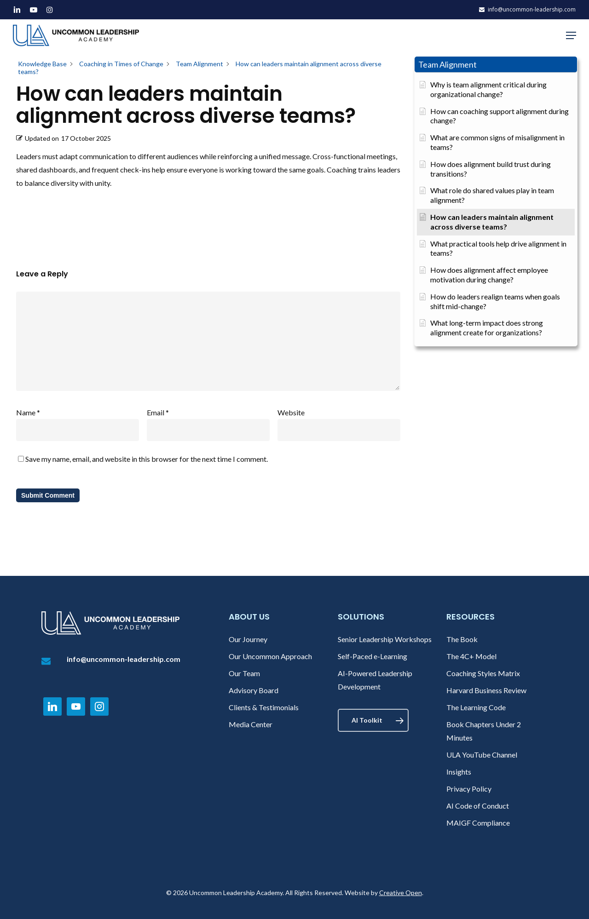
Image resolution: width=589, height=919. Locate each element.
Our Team (244, 673)
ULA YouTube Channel (481, 754)
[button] (571, 35)
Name (28, 412)
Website (291, 412)
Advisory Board (253, 690)
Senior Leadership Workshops (385, 639)
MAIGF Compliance (478, 822)
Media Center (250, 724)
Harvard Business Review (486, 690)
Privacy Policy (468, 788)
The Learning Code (476, 707)
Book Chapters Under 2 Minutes (483, 731)
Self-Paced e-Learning (372, 656)
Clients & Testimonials (264, 707)
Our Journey (248, 639)
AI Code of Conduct (477, 805)
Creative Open (400, 892)
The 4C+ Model (471, 656)
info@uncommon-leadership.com (123, 659)
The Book (462, 639)
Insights (458, 771)
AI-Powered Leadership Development (375, 680)
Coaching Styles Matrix (483, 673)
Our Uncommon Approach (270, 656)
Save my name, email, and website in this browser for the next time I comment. (146, 458)
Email (158, 412)
